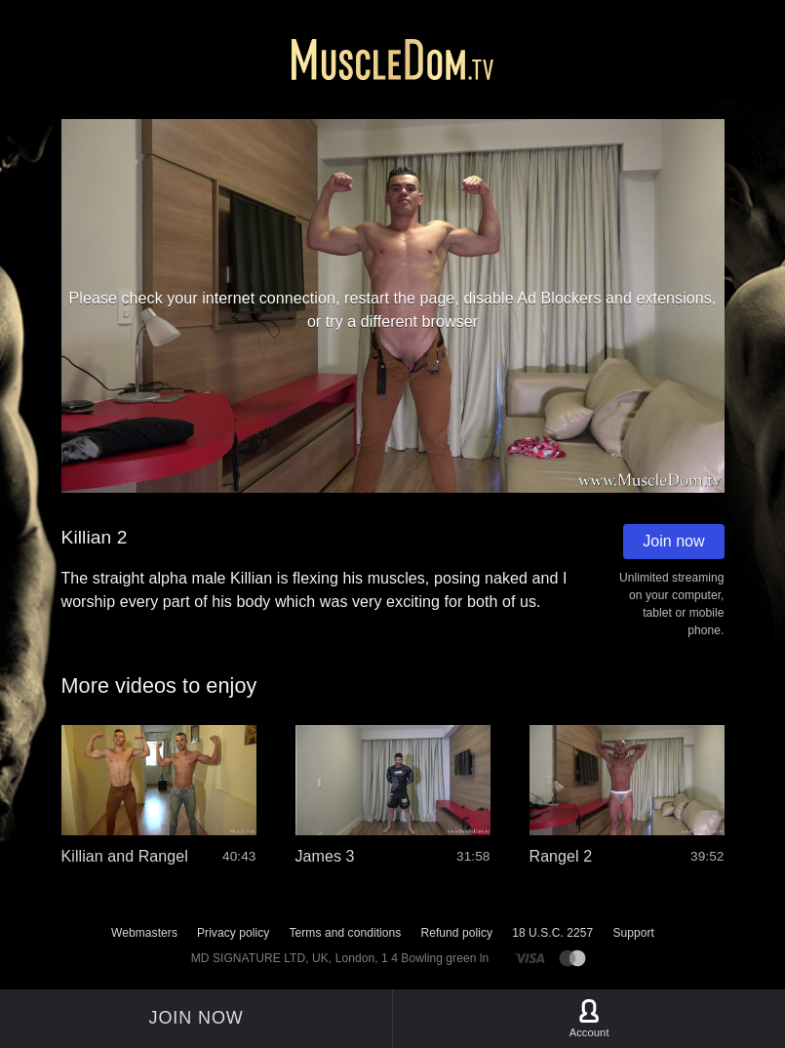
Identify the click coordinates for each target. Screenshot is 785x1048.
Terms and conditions (345, 933)
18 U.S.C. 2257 (552, 933)
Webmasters (144, 933)
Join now (673, 541)
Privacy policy (233, 933)
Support (633, 933)
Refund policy (456, 933)
